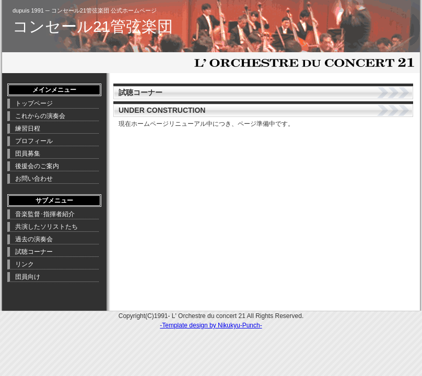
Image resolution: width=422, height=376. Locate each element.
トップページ (34, 103)
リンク (24, 264)
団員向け (27, 276)
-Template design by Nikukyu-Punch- (211, 325)
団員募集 (27, 153)
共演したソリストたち (46, 226)
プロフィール (34, 141)
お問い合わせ (34, 178)
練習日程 (27, 128)
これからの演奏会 (40, 116)
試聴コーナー (34, 251)
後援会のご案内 (37, 166)
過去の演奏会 (34, 239)
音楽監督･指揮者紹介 (45, 214)
